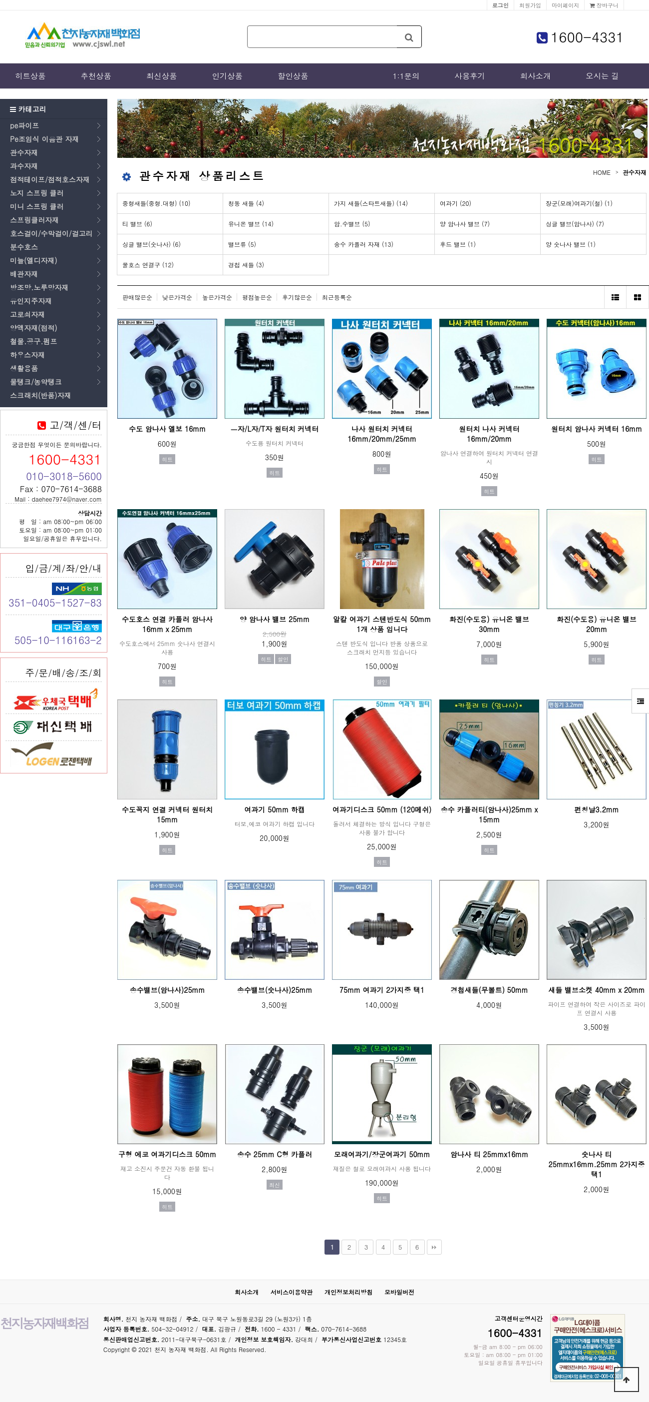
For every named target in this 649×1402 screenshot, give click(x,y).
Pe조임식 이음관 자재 (44, 139)
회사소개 (535, 75)
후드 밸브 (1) (458, 244)
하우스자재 (27, 355)
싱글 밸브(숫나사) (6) (151, 244)
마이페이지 (565, 5)
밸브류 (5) (242, 244)
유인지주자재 (31, 301)
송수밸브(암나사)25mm (167, 990)
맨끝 (434, 1247)
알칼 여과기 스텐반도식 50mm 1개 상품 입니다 (382, 624)
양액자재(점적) (33, 328)
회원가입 (530, 5)
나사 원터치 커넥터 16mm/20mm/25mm (381, 434)
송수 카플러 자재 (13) (363, 244)
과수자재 (24, 166)
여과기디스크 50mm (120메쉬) (381, 809)
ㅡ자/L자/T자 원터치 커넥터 (275, 429)
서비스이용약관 (292, 1292)
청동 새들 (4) (246, 203)
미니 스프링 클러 (36, 206)
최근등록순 (337, 297)
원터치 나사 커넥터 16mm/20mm (489, 434)
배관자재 (24, 274)
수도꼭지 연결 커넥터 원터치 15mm (167, 814)
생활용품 (24, 368)
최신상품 (161, 75)
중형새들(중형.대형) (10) (156, 203)
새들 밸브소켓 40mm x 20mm (596, 990)
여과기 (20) (455, 203)
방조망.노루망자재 (39, 287)
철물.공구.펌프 (33, 341)
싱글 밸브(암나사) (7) (575, 223)
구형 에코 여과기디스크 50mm (167, 1154)
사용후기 (469, 75)
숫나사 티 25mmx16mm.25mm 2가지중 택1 (597, 1164)
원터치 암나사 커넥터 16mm (596, 429)
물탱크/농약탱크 (36, 382)
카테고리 (28, 109)
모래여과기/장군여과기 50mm (382, 1154)
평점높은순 (257, 297)
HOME (602, 172)
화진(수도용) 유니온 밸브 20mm (597, 624)
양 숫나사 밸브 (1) (571, 244)
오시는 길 (602, 75)
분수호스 (24, 247)
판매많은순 (137, 297)
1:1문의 (405, 75)
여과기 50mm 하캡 (274, 809)
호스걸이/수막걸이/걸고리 (51, 233)
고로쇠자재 (27, 314)
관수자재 (24, 152)
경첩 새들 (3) (246, 264)
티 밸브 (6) (137, 223)
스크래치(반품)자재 (40, 395)
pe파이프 (24, 125)
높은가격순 (217, 297)
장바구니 (604, 5)
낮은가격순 (177, 297)
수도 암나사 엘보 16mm (167, 429)
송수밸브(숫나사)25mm (275, 990)
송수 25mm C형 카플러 (274, 1154)
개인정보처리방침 (348, 1292)
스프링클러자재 (34, 220)
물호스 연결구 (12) (148, 264)
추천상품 (96, 75)
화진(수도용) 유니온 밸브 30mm (489, 624)
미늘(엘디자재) (33, 260)
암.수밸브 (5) (352, 223)
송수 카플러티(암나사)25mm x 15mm (489, 814)
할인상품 (293, 75)
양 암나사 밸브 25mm (275, 619)
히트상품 (30, 75)
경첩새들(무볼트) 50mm (489, 990)
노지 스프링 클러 (36, 193)
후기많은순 (297, 297)
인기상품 (227, 75)
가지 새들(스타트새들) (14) (371, 203)
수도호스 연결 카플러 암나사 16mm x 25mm (167, 624)
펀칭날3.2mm (596, 809)
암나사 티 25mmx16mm (489, 1154)
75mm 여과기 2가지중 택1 (381, 990)
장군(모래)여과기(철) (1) (579, 203)
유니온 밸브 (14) (251, 223)
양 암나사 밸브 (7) (465, 223)
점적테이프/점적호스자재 (50, 179)
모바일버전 (399, 1292)
